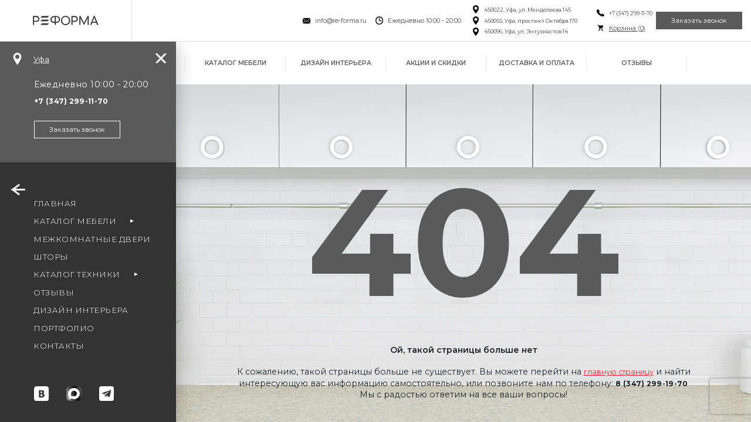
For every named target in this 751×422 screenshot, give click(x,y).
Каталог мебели (235, 63)
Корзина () (608, 28)
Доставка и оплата (536, 63)
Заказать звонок (692, 20)
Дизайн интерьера (335, 63)
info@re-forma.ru (323, 21)
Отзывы (636, 63)
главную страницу (618, 371)
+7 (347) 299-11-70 (612, 13)
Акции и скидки (436, 63)
